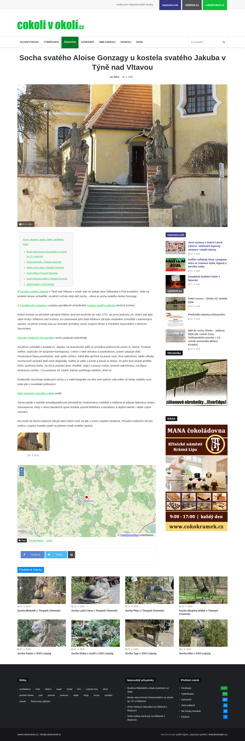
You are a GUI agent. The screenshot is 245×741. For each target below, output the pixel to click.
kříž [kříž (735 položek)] (79, 689)
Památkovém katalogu (33, 305)
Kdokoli (126, 42)
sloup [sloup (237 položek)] (86, 695)
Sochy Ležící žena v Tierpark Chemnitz (45, 267)
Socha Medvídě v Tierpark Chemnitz (44, 262)
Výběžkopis (51, 42)
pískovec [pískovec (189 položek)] (64, 695)
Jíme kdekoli (107, 42)
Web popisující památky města (35, 393)
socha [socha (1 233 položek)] (96, 695)
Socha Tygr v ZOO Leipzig (140, 653)
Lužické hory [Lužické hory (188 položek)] (92, 689)
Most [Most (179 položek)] (105, 689)
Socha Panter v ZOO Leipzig (40, 284)
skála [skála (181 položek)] (75, 695)
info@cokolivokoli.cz (50, 734)
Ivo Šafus (114, 77)
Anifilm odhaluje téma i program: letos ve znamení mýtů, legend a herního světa (207, 263)
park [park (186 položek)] (41, 695)
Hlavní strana (29, 42)
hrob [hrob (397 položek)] (38, 689)
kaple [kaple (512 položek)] (59, 689)
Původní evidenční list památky (36, 337)
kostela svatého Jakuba (34, 291)
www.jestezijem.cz (218, 734)
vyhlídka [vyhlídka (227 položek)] (108, 695)
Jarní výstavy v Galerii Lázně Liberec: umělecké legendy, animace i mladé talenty (205, 246)
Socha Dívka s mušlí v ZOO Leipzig (92, 653)
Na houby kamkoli (191, 711)
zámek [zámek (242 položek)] (22, 701)
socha (49, 540)
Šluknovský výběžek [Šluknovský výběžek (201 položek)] (40, 701)
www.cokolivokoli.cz (27, 734)
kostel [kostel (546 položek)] (69, 689)
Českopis (70, 42)
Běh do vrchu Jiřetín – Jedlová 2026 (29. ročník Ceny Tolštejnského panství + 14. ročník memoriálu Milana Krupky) (206, 337)
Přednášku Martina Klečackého (206, 314)
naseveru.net (170, 5)
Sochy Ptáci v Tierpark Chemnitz (42, 273)
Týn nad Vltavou (36, 540)
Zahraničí (87, 42)
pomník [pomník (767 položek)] (51, 695)
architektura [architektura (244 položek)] (25, 689)
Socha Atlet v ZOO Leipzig (195, 653)
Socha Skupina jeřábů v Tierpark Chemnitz (47, 279)
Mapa (139, 42)
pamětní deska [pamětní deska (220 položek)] (26, 695)
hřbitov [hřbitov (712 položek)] (48, 689)
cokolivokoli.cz (215, 5)
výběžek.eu (192, 5)
